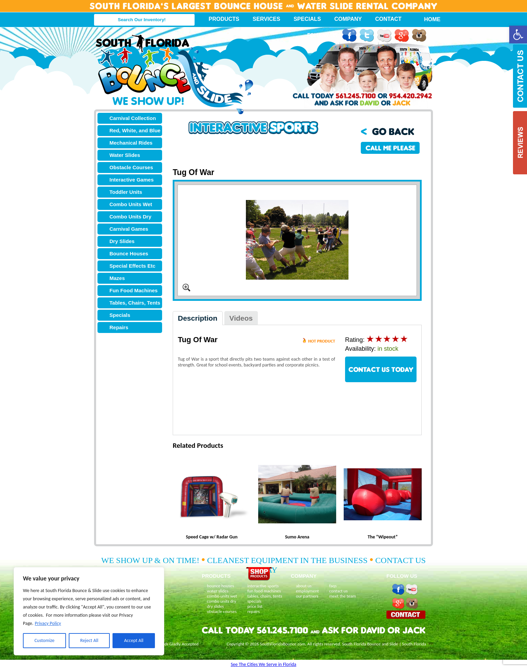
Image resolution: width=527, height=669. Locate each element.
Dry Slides (121, 241)
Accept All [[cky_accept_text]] (134, 640)
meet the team (342, 596)
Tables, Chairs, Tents (134, 303)
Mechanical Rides (131, 143)
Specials (307, 19)
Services (266, 19)
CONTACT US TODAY (380, 369)
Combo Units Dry (130, 216)
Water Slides (124, 155)
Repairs (118, 327)
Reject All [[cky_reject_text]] (89, 640)
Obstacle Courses (131, 167)
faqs (333, 585)
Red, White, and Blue (134, 130)
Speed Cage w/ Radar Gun (212, 537)
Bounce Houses (128, 253)
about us (304, 585)
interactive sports (263, 585)
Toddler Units (125, 192)
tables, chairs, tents (264, 596)
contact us (338, 590)
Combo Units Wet (130, 204)
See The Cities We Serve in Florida (264, 664)
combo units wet (222, 596)
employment (307, 590)
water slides (217, 590)
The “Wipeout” (383, 537)
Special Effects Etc (132, 266)
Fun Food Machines (133, 290)
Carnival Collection (132, 118)
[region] (89, 611)
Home (428, 19)
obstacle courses (222, 611)
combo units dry (221, 601)
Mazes (117, 278)
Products (224, 19)
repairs (253, 611)
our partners (307, 596)
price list (255, 606)
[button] (518, 34)
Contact (388, 19)
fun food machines (264, 590)
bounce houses (220, 585)
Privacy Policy (48, 623)
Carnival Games (128, 229)
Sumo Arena (297, 537)
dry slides (215, 606)
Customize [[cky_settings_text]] (45, 640)
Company (348, 19)
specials (254, 601)
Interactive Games (131, 180)
